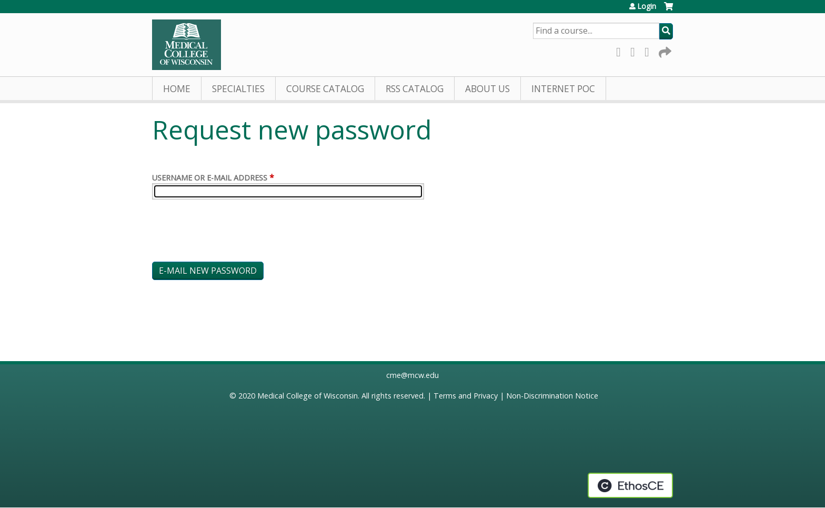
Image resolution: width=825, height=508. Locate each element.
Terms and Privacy (466, 396)
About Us (487, 89)
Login (646, 6)
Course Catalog (325, 89)
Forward (664, 50)
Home (176, 89)
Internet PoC (563, 89)
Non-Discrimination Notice (552, 396)
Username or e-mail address (209, 178)
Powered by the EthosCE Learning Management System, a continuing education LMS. (630, 485)
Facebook (621, 50)
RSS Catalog (415, 89)
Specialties (238, 89)
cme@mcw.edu (412, 375)
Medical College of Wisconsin (307, 396)
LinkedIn (650, 50)
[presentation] (232, 232)
